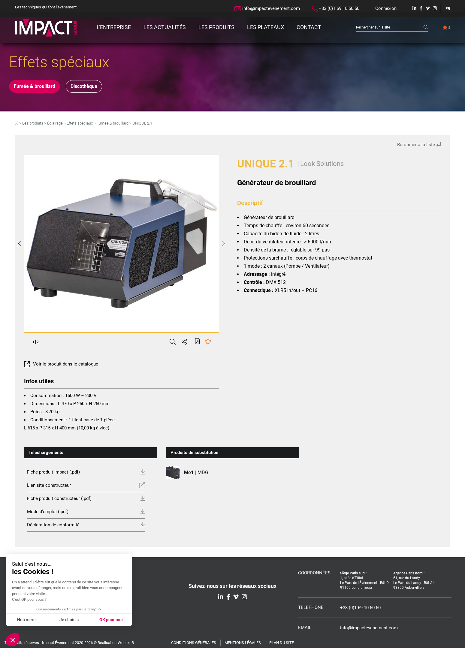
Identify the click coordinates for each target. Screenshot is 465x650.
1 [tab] (33, 344)
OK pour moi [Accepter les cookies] (111, 619)
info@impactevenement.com (267, 8)
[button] (12, 640)
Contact (309, 27)
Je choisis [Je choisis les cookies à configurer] (69, 619)
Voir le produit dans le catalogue (61, 366)
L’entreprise (114, 27)
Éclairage (55, 125)
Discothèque (98, 87)
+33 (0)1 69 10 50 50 (335, 9)
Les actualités (164, 27)
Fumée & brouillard (39, 87)
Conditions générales (193, 644)
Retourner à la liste (419, 146)
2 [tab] (38, 344)
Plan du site (281, 644)
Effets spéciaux (80, 125)
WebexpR (126, 644)
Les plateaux (265, 27)
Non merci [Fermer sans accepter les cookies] (27, 619)
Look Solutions (322, 166)
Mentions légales (243, 644)
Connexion (386, 8)
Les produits (216, 27)
